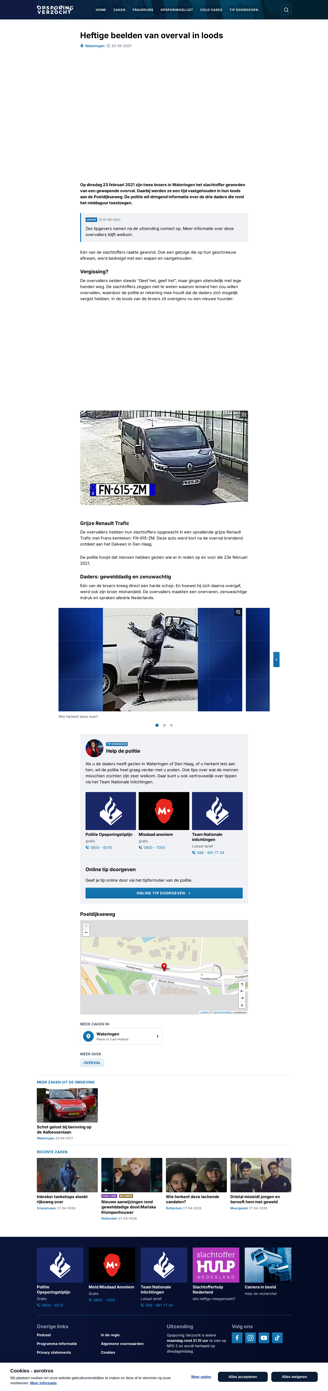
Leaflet (204, 1012)
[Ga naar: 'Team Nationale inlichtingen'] (217, 824)
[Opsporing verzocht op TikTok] (277, 1337)
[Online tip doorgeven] (164, 893)
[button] (276, 659)
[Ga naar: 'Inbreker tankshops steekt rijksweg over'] (67, 1189)
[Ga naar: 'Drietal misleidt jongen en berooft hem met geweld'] (260, 1189)
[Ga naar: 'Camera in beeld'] (268, 1272)
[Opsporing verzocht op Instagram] (250, 1337)
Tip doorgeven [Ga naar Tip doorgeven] (244, 10)
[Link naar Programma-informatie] (67, 1343)
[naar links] (242, 991)
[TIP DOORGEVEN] (296, 1380)
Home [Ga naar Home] (101, 10)
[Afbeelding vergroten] (244, 415)
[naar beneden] (242, 1004)
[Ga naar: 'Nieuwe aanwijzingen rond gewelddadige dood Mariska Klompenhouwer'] (131, 1189)
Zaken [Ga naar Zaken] (119, 10)
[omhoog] (242, 984)
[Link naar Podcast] (67, 1335)
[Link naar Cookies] (131, 1352)
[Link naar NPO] (176, 1377)
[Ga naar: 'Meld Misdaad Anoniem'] (112, 1275)
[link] (121, 1036)
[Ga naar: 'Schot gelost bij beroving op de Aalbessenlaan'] (67, 1114)
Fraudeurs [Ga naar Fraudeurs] (143, 10)
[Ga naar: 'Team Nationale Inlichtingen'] (164, 1278)
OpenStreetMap (222, 1012)
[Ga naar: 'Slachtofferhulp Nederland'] (216, 1274)
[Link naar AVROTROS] (151, 1377)
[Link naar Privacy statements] (67, 1352)
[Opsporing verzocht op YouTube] (264, 1337)
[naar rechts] (242, 998)
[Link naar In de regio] (131, 1335)
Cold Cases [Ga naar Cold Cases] (211, 10)
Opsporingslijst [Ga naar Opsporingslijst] (177, 10)
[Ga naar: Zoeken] (286, 10)
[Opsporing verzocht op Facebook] (237, 1337)
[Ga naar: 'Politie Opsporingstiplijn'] (111, 821)
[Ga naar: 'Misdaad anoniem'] (164, 821)
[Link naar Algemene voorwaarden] (131, 1343)
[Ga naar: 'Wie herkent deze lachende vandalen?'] (196, 1189)
